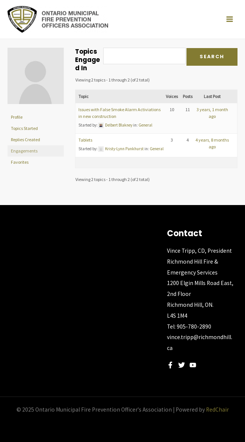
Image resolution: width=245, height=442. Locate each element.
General (145, 125)
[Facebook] (170, 365)
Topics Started (24, 128)
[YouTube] (192, 365)
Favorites (20, 162)
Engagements (24, 151)
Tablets (85, 140)
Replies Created (25, 139)
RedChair (217, 409)
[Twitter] (181, 365)
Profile (17, 117)
